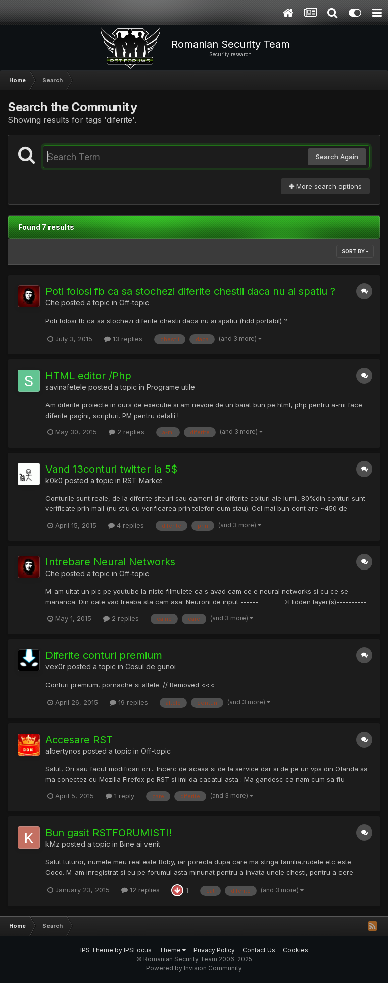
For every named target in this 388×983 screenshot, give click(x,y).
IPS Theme (96, 950)
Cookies (295, 950)
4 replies (126, 525)
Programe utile (171, 387)
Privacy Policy (214, 950)
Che (52, 302)
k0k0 (54, 480)
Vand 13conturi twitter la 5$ (111, 469)
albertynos (63, 751)
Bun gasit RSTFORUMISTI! (108, 832)
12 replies (140, 890)
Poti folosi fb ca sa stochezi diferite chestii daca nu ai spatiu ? (190, 291)
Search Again (337, 156)
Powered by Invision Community (194, 968)
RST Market (142, 480)
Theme (172, 950)
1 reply (120, 796)
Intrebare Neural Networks (110, 562)
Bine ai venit (140, 844)
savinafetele (65, 387)
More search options (325, 186)
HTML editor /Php (88, 376)
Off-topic (134, 302)
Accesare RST (79, 740)
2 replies (126, 432)
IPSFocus (138, 950)
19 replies (129, 702)
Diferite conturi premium (103, 655)
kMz (52, 844)
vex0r (55, 666)
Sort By (355, 251)
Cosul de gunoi (150, 666)
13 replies (123, 339)
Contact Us (259, 950)
